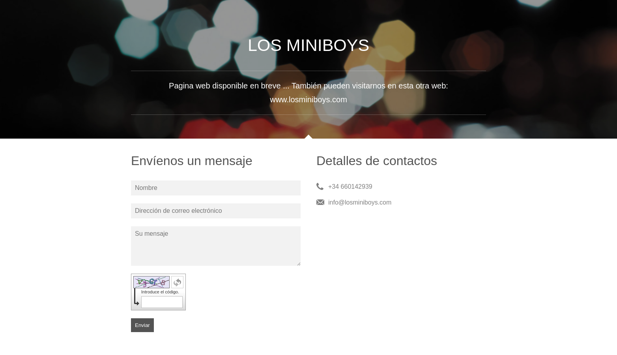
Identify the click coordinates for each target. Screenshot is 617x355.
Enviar (142, 325)
